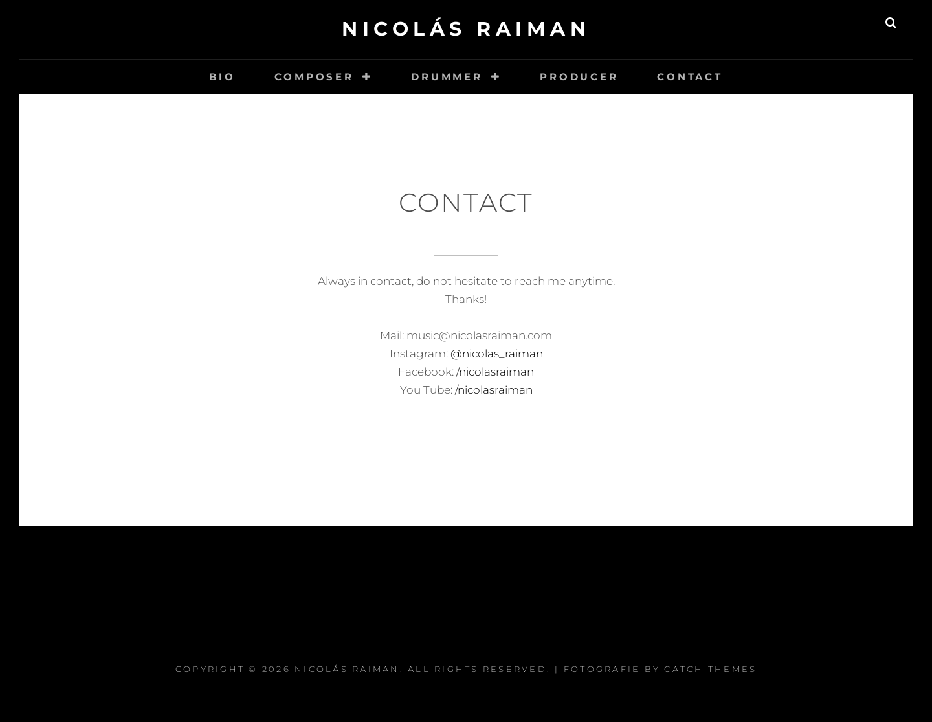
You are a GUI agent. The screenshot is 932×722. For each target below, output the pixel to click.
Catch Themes (710, 669)
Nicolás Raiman (466, 29)
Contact (689, 77)
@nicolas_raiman (496, 353)
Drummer (446, 77)
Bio (222, 77)
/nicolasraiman (494, 371)
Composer (314, 77)
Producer (579, 77)
